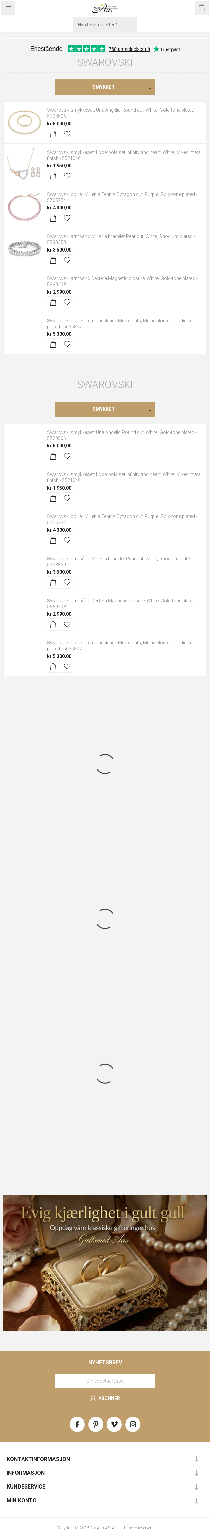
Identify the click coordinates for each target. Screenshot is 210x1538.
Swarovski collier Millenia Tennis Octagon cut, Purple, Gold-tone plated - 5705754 (122, 197)
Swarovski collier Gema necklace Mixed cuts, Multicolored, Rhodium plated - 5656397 (119, 323)
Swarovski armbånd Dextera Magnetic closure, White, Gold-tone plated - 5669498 (122, 281)
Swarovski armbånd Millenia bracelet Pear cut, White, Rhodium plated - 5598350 (121, 239)
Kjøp (53, 134)
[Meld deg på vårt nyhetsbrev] (105, 1381)
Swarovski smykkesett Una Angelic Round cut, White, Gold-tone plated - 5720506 (122, 113)
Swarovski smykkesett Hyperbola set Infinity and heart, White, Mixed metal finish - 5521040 (124, 155)
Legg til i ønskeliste (67, 134)
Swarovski (105, 62)
